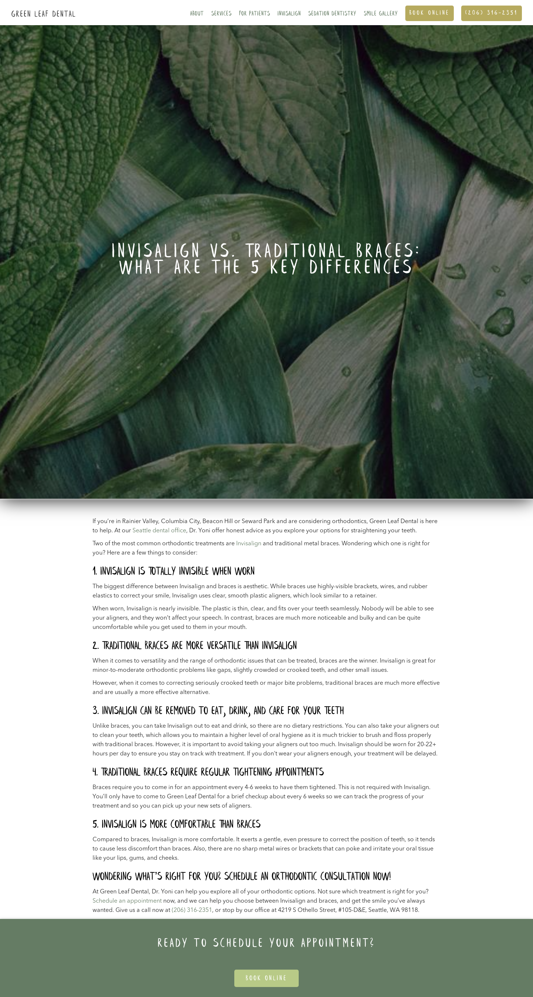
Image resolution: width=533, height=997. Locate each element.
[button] (197, 12)
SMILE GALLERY (381, 13)
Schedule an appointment (127, 901)
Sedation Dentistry (332, 13)
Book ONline (429, 13)
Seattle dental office (159, 531)
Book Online (266, 978)
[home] (41, 8)
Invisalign (289, 13)
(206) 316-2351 (491, 13)
